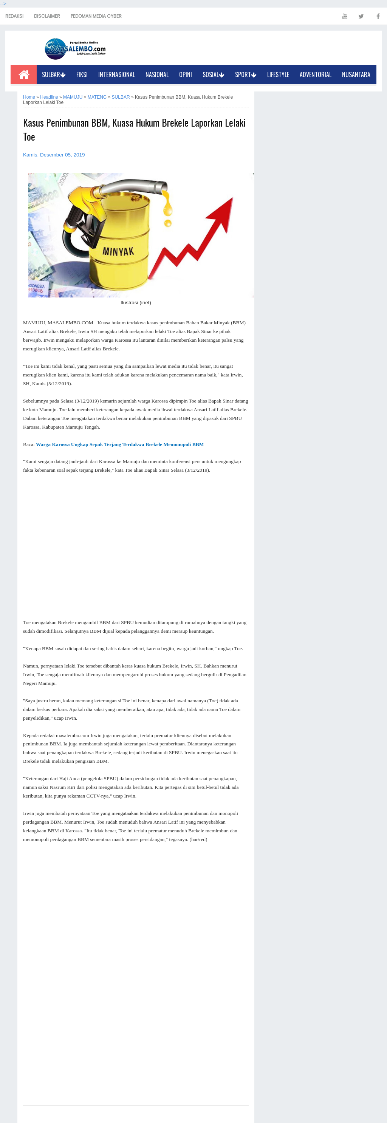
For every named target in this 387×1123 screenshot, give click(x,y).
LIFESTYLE (278, 74)
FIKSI (82, 74)
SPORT (246, 74)
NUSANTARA (356, 74)
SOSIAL (213, 74)
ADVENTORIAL (315, 74)
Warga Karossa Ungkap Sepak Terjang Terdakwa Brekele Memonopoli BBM (120, 444)
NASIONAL (157, 74)
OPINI (185, 74)
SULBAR (54, 74)
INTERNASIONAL (116, 74)
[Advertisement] (136, 546)
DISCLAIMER (47, 16)
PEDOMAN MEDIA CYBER (96, 16)
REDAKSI (14, 16)
